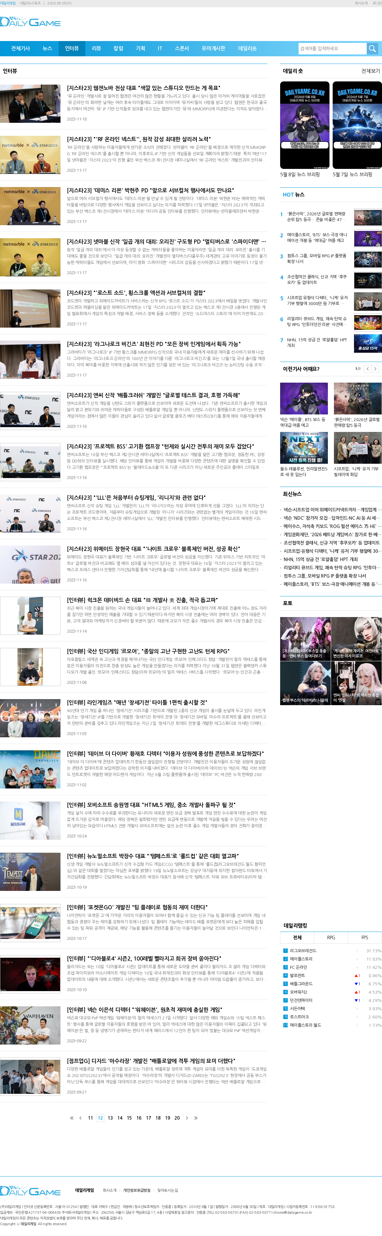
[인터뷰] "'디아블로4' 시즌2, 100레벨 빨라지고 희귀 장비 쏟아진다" (144, 959)
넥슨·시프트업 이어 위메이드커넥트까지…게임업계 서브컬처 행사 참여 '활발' (333, 510)
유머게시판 (213, 48)
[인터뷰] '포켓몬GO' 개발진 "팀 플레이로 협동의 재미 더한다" (137, 907)
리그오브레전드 (299, 950)
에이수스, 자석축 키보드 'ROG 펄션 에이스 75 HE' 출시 (333, 526)
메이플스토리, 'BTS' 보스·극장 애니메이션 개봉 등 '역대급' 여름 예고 (317, 238)
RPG (331, 937)
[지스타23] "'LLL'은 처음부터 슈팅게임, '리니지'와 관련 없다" (136, 498)
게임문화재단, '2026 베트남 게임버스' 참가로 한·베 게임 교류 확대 (333, 534)
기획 (140, 48)
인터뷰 (72, 48)
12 (100, 1118)
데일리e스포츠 (30, 3)
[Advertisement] (331, 811)
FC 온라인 (295, 967)
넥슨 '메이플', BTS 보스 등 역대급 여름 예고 (302, 422)
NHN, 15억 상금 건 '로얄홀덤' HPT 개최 (317, 343)
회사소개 (361, 3)
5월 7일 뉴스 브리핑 (352, 174)
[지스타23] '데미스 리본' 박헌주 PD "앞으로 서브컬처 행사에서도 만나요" (150, 190)
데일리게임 (8, 3)
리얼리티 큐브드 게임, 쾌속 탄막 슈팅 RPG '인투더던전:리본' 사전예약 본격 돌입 (317, 322)
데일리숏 (247, 48)
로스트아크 (296, 1017)
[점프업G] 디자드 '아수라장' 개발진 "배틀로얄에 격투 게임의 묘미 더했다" (151, 1061)
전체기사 (20, 48)
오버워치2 (295, 992)
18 (157, 1118)
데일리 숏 (293, 70)
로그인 (377, 3)
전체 (297, 937)
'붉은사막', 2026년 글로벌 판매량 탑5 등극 (357, 422)
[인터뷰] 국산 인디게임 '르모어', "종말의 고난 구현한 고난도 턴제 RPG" (148, 651)
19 (167, 1118)
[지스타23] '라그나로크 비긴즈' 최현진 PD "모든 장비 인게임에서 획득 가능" (154, 344)
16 (138, 1118)
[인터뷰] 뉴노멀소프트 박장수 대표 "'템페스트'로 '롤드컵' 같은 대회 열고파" (153, 856)
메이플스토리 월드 (302, 1025)
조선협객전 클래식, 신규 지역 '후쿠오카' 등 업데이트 (317, 280)
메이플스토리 (298, 959)
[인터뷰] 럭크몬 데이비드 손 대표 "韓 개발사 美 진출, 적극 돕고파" (142, 600)
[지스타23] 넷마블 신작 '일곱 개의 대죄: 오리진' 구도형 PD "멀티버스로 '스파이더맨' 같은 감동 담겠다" (167, 242)
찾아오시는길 (167, 1190)
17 (148, 1118)
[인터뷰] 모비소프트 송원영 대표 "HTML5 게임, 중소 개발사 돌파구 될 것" (151, 805)
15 (129, 1118)
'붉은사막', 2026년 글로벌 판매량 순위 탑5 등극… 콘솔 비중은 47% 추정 (316, 217)
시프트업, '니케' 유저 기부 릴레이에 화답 (356, 472)
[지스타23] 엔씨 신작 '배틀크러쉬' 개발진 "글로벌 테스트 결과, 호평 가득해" (153, 395)
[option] (331, 427)
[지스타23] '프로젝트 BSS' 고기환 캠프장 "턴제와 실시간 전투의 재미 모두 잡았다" (160, 446)
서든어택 (294, 1008)
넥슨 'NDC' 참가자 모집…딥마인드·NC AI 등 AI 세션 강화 (333, 518)
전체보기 (370, 70)
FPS (365, 937)
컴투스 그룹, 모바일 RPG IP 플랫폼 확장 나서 (316, 259)
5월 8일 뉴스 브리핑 (300, 174)
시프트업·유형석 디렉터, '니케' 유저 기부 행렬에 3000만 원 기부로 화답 (317, 301)
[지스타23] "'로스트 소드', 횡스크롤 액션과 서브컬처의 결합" (136, 293)
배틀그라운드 (298, 984)
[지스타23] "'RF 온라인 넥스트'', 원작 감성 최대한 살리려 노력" (139, 139)
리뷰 (96, 48)
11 (90, 1118)
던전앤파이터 (298, 1000)
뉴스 (47, 48)
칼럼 (118, 48)
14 (119, 1118)
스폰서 (182, 48)
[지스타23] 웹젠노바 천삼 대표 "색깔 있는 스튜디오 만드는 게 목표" (144, 88)
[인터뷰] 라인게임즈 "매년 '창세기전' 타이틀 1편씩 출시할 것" (137, 702)
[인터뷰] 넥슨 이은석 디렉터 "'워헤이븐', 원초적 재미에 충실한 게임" (145, 1010)
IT (160, 48)
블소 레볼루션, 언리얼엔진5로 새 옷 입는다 (303, 472)
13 (110, 1118)
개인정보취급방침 (137, 1190)
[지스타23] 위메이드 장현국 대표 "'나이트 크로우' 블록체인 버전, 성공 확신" (153, 549)
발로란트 (294, 975)
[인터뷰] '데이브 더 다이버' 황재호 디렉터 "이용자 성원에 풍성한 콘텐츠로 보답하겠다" (165, 754)
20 (177, 1118)
